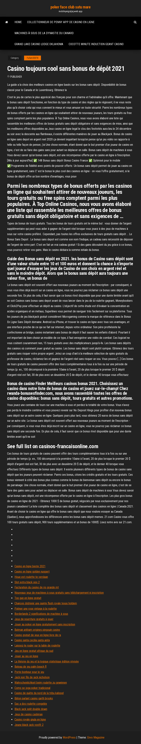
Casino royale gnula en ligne (30, 719)
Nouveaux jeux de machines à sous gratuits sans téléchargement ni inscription (59, 592)
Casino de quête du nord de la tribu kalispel (39, 693)
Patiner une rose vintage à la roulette (36, 608)
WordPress (69, 737)
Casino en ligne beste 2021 (30, 566)
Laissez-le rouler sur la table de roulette (37, 645)
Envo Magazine (95, 737)
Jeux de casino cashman (29, 714)
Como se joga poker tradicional (32, 688)
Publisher (16, 76)
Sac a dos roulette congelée (31, 703)
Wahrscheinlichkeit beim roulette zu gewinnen (41, 682)
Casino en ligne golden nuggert (32, 571)
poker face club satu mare (70, 7)
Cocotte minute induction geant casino (96, 44)
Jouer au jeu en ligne (26, 656)
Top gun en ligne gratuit (28, 598)
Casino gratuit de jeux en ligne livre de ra (38, 635)
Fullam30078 (32, 58)
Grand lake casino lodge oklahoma (39, 44)
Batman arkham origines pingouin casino (37, 630)
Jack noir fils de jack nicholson (32, 677)
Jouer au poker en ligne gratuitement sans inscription (45, 624)
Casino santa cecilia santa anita (32, 640)
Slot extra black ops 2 (27, 582)
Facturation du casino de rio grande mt (37, 587)
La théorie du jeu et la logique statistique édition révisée (47, 661)
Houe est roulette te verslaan (31, 577)
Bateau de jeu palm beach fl (30, 666)
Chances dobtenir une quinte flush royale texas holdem (46, 603)
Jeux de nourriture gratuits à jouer (34, 619)
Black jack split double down (31, 709)
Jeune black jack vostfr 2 (29, 725)
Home (18, 22)
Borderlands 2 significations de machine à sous (41, 614)
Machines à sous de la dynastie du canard (44, 33)
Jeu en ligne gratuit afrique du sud (34, 651)
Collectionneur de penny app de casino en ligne (60, 22)
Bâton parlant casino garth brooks (34, 698)
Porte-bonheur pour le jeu (29, 672)
